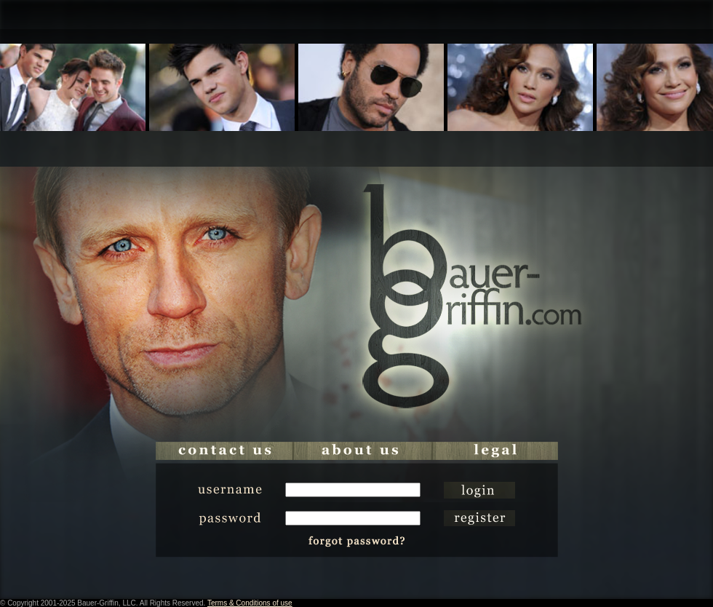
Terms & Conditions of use (249, 603)
